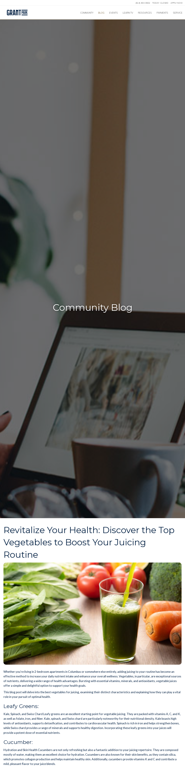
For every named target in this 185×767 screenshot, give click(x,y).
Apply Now (177, 3)
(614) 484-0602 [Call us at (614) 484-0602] (143, 3)
